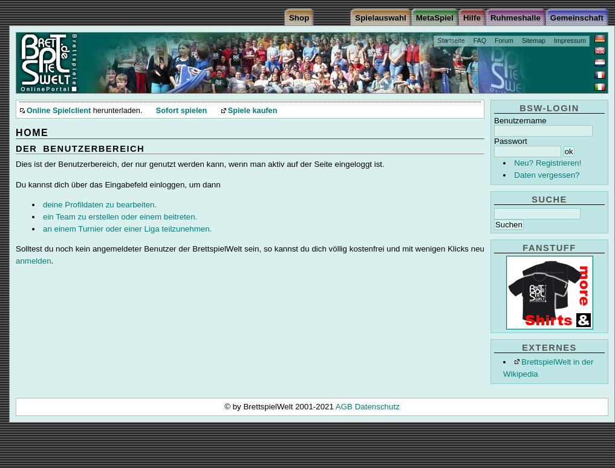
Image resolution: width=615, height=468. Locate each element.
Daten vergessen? (546, 175)
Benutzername (520, 120)
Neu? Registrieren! (547, 162)
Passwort (510, 141)
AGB (345, 406)
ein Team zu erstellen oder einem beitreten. (120, 216)
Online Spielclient (59, 110)
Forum (504, 40)
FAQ (479, 40)
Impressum (570, 40)
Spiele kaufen (253, 110)
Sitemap (533, 40)
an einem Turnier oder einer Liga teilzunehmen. (127, 228)
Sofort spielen (181, 110)
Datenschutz (377, 406)
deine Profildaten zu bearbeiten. (100, 204)
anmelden (33, 260)
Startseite (451, 40)
